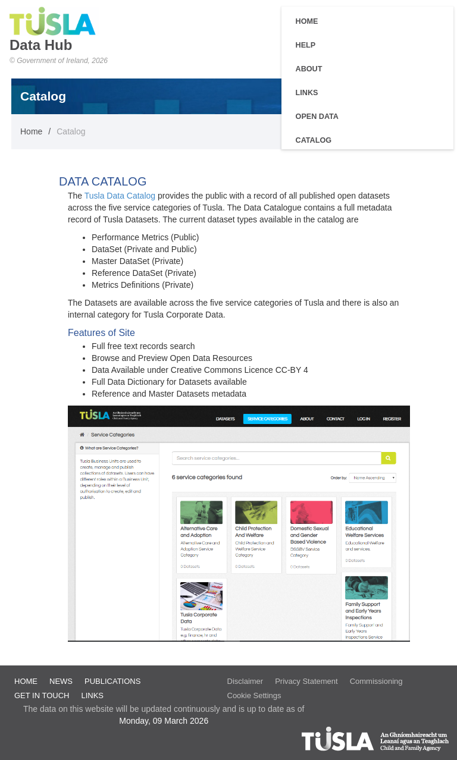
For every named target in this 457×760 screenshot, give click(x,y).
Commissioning (376, 681)
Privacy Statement (306, 681)
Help (306, 45)
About (309, 69)
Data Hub (41, 45)
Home (307, 21)
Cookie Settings (254, 695)
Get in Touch (41, 695)
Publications (112, 681)
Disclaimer (245, 681)
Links (307, 93)
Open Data (317, 116)
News (61, 681)
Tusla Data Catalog (121, 195)
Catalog (313, 140)
